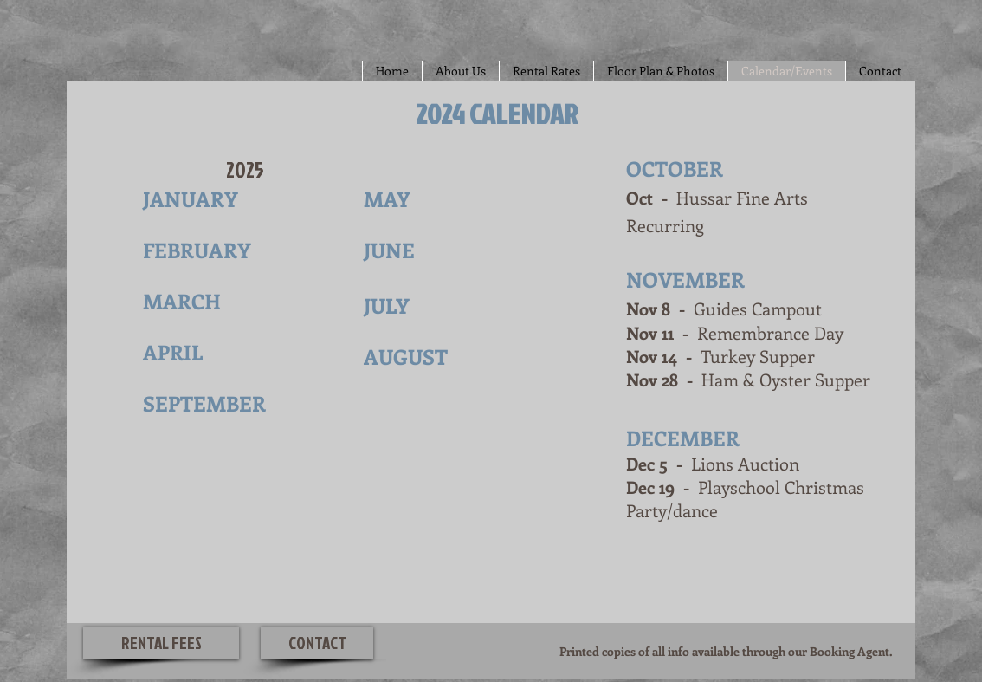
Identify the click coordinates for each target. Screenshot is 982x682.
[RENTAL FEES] (161, 643)
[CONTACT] (317, 643)
